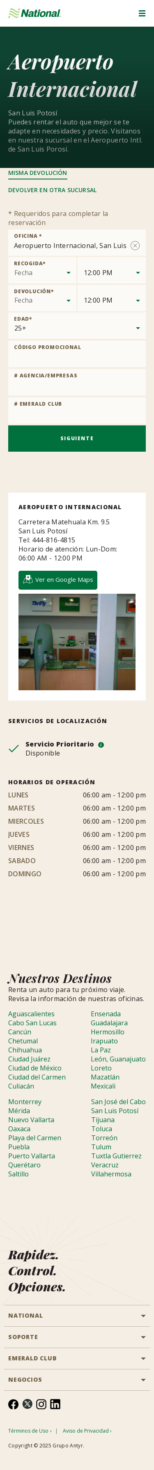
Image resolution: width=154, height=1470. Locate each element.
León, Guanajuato (118, 1058)
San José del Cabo (118, 1101)
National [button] (25, 1315)
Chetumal (23, 1040)
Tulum (101, 1146)
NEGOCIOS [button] (25, 1379)
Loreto (101, 1068)
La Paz (101, 1049)
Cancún (19, 1031)
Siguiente (77, 438)
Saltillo (18, 1173)
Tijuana (103, 1119)
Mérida (19, 1110)
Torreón (104, 1137)
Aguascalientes (31, 1013)
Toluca (101, 1128)
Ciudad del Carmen (37, 1077)
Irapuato (104, 1040)
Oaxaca (19, 1128)
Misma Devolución (37, 173)
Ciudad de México (35, 1068)
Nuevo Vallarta (31, 1119)
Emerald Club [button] (32, 1358)
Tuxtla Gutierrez (116, 1155)
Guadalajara (109, 1022)
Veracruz (105, 1164)
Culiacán (21, 1086)
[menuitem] (13, 1404)
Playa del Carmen (34, 1137)
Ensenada (106, 1013)
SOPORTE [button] (23, 1337)
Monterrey (24, 1101)
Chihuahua (25, 1049)
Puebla (19, 1146)
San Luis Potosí (114, 1110)
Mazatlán (105, 1077)
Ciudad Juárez (29, 1058)
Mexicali (103, 1086)
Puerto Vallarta (31, 1155)
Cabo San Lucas (32, 1022)
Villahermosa (111, 1173)
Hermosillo (107, 1031)
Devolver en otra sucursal (52, 190)
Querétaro (24, 1164)
